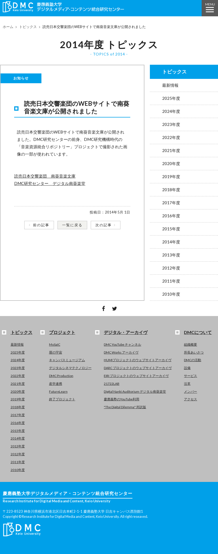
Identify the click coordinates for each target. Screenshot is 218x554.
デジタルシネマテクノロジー (70, 368)
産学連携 (55, 384)
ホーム (8, 26)
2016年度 (171, 215)
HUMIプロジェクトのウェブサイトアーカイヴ (137, 360)
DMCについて (198, 332)
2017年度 (171, 202)
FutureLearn (58, 391)
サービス (190, 376)
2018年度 (171, 189)
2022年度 (171, 137)
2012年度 (171, 267)
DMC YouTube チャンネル (122, 344)
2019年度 (171, 176)
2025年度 (171, 98)
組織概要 (190, 344)
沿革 (187, 384)
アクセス (190, 399)
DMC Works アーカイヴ (121, 352)
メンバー (190, 391)
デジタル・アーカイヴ (125, 332)
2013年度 (171, 254)
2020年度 (171, 163)
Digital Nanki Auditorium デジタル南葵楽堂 (135, 391)
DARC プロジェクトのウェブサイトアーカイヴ (138, 368)
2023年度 (171, 124)
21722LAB (111, 384)
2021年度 (171, 150)
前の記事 (41, 225)
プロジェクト (62, 332)
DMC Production (61, 376)
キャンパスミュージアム (67, 360)
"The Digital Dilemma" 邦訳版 (125, 407)
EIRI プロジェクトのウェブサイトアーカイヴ (136, 376)
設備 (187, 368)
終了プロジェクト (62, 399)
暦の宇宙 (55, 352)
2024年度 (171, 111)
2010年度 (171, 294)
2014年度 (171, 241)
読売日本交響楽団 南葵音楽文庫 (44, 176)
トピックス (28, 26)
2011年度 (171, 280)
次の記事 (103, 225)
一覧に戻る (72, 225)
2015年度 (171, 228)
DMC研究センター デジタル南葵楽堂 (49, 183)
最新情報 (170, 85)
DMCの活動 (192, 360)
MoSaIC (54, 344)
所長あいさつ (194, 352)
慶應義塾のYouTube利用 (121, 399)
